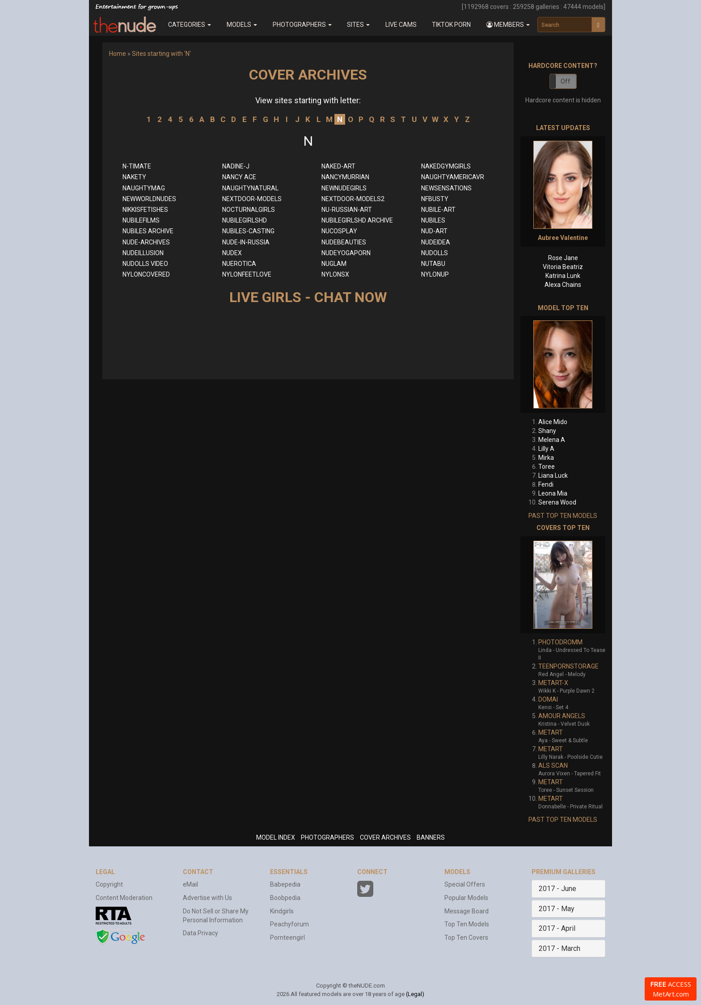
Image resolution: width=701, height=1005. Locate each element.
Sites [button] (358, 24)
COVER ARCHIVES (385, 837)
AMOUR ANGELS (561, 715)
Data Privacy (200, 933)
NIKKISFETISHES (145, 209)
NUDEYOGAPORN (346, 253)
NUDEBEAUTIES (343, 242)
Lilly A (546, 448)
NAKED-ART (338, 166)
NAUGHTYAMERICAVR (452, 177)
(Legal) (415, 994)
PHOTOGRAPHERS (327, 837)
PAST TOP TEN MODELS (562, 515)
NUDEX (232, 253)
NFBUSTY (434, 198)
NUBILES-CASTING (248, 231)
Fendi (545, 484)
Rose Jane (563, 257)
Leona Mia (552, 493)
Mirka (546, 457)
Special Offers (464, 884)
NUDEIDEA (435, 242)
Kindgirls (282, 911)
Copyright (109, 884)
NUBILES (433, 220)
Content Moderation (124, 897)
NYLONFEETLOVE (246, 274)
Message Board (466, 911)
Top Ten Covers (466, 937)
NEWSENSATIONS (446, 188)
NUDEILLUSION (143, 253)
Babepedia (285, 884)
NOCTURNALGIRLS (248, 209)
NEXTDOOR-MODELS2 (352, 198)
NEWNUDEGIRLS (344, 188)
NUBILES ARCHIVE (147, 231)
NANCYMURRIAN (345, 177)
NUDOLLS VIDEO (145, 263)
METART (550, 732)
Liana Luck (553, 475)
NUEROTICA (239, 263)
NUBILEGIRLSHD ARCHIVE (357, 220)
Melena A (551, 439)
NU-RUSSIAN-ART (346, 209)
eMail (190, 884)
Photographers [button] (302, 24)
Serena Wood (557, 502)
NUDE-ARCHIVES (146, 242)
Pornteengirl (287, 937)
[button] (508, 24)
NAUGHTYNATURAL (250, 188)
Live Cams (401, 24)
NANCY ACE (239, 177)
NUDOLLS (434, 253)
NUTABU (433, 263)
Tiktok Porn (451, 24)
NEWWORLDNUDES (149, 198)
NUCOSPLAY (339, 231)
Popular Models (466, 897)
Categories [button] (189, 24)
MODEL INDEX (275, 837)
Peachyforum (289, 924)
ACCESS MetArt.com (670, 989)
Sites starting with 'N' (161, 53)
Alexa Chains (563, 284)
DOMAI (548, 699)
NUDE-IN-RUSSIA (246, 242)
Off (565, 81)
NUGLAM (333, 263)
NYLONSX (335, 274)
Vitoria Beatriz (563, 266)
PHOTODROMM (560, 642)
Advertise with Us (207, 897)
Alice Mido (552, 421)
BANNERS (431, 837)
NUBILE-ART (438, 209)
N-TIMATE (136, 166)
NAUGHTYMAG (143, 188)
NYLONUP (435, 274)
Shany (547, 430)
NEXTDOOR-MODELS (252, 198)
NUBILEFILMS (141, 220)
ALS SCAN (553, 765)
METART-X (553, 682)
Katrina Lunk (562, 275)
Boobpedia (285, 897)
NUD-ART (434, 231)
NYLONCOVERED (146, 274)
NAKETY (134, 177)
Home (117, 53)
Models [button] (242, 24)
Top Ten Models (466, 924)
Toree (546, 466)
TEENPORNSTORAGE (568, 666)
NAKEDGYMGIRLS (446, 166)
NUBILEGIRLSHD (244, 220)
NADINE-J (235, 166)
